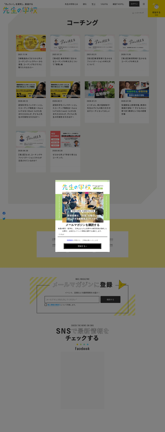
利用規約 (70, 240)
